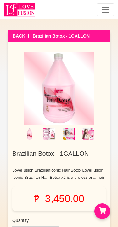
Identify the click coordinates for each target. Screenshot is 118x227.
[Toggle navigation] (105, 9)
